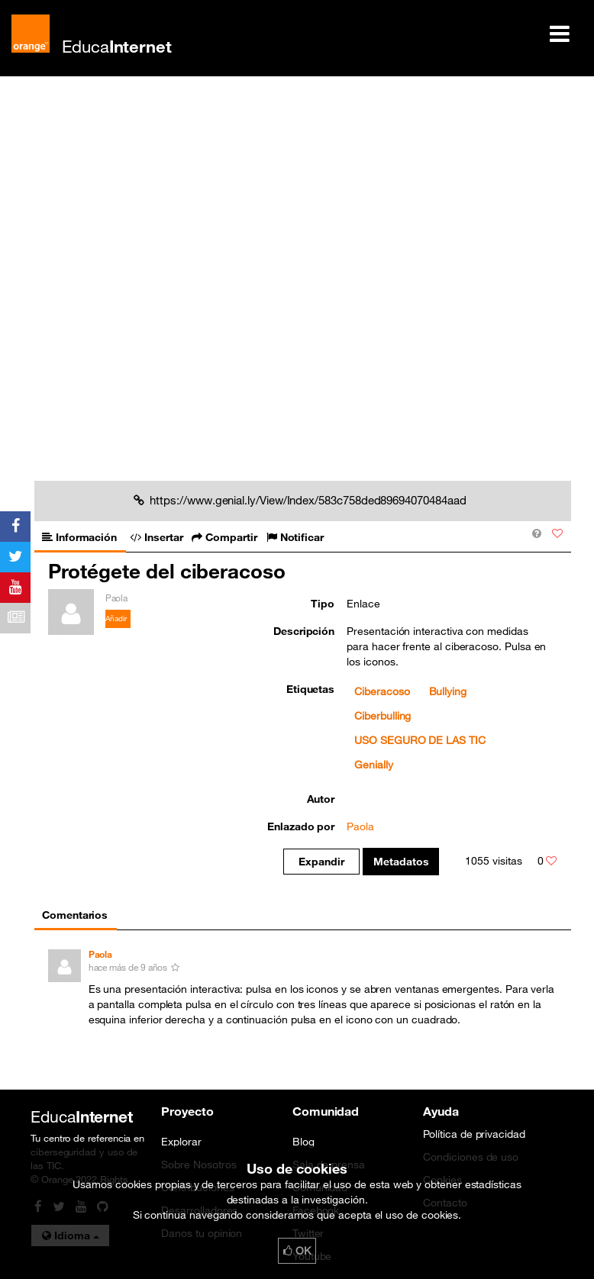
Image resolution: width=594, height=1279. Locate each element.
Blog (303, 1142)
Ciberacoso (381, 691)
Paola (360, 826)
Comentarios (75, 915)
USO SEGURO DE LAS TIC (420, 740)
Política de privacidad (474, 1134)
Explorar (181, 1142)
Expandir (321, 861)
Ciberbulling (382, 716)
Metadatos (401, 861)
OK (297, 1251)
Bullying (447, 691)
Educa (117, 46)
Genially (373, 765)
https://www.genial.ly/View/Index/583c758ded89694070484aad (300, 500)
